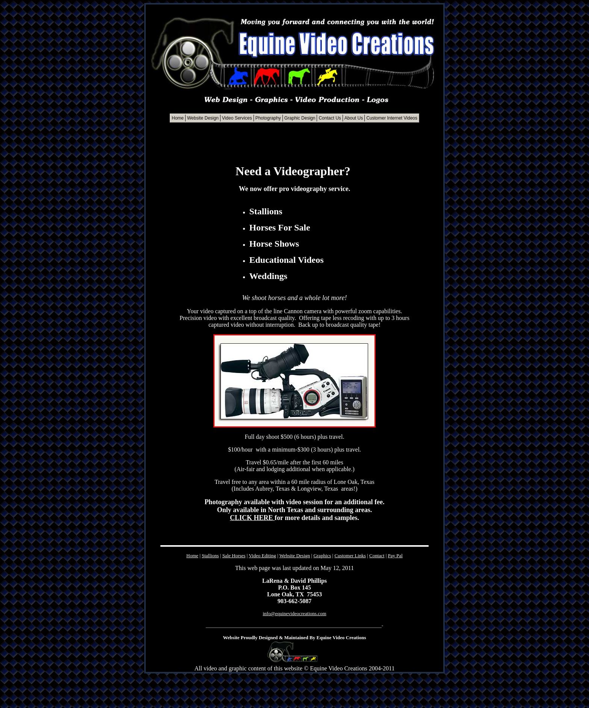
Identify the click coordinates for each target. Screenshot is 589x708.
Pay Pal (395, 555)
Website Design (294, 555)
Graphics (322, 555)
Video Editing (262, 555)
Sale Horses (234, 555)
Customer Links (349, 555)
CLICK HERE (252, 518)
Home (192, 555)
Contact (376, 555)
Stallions (210, 555)
